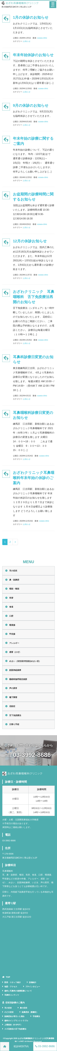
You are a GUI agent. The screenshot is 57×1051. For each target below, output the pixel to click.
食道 (11, 607)
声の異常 (13, 688)
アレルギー (14, 643)
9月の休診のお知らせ (30, 105)
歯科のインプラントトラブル (16, 1021)
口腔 (11, 616)
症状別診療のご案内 (15, 1002)
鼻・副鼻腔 (14, 580)
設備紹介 (32, 982)
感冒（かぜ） (15, 652)
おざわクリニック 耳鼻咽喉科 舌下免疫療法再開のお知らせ (33, 297)
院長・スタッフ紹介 (12, 982)
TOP (8, 977)
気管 (11, 598)
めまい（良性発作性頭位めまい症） (25, 661)
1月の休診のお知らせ (30, 17)
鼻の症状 (23, 1008)
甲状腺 (12, 634)
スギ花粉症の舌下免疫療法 (15, 1029)
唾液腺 (12, 625)
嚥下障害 (13, 697)
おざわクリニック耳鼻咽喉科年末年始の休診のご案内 (33, 478)
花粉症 (12, 706)
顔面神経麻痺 (15, 670)
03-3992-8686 (32, 754)
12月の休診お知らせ (30, 241)
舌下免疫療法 (15, 715)
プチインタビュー (32, 987)
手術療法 (36, 1016)
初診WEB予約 (21, 1046)
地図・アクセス (10, 987)
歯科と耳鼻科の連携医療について (18, 991)
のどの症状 (9, 1012)
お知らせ (26, 41)
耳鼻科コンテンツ (11, 995)
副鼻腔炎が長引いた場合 (14, 1016)
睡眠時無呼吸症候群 (18, 679)
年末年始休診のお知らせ (33, 55)
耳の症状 (13, 571)
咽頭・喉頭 (14, 589)
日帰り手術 (14, 724)
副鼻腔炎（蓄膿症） (30, 1012)
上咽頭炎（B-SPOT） (13, 1025)
